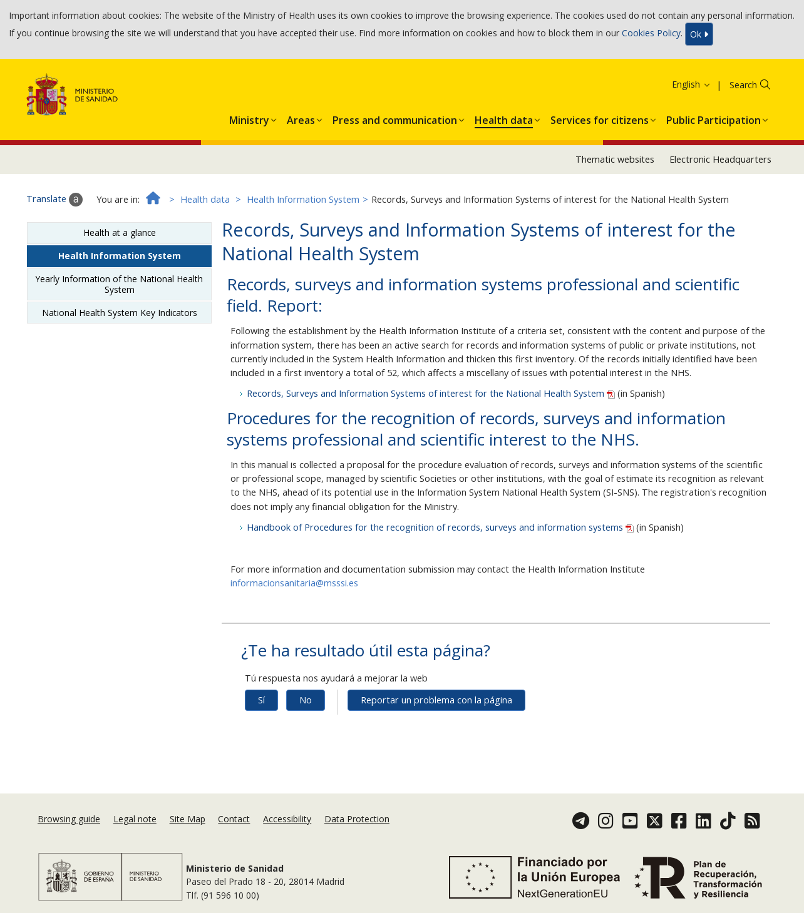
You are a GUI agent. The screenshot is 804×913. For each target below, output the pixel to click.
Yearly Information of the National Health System (119, 284)
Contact (234, 819)
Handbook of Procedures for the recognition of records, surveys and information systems (441, 527)
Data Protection (356, 819)
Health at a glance (119, 232)
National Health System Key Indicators (119, 313)
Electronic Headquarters (720, 159)
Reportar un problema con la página (436, 700)
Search (743, 85)
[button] (249, 118)
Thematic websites (614, 159)
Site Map (187, 819)
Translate (54, 200)
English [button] (691, 84)
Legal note (135, 819)
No (305, 700)
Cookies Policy (651, 33)
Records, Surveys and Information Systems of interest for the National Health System (432, 393)
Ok (699, 34)
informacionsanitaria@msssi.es (294, 583)
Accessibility (287, 819)
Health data (205, 199)
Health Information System (303, 199)
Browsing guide (69, 819)
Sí (261, 700)
